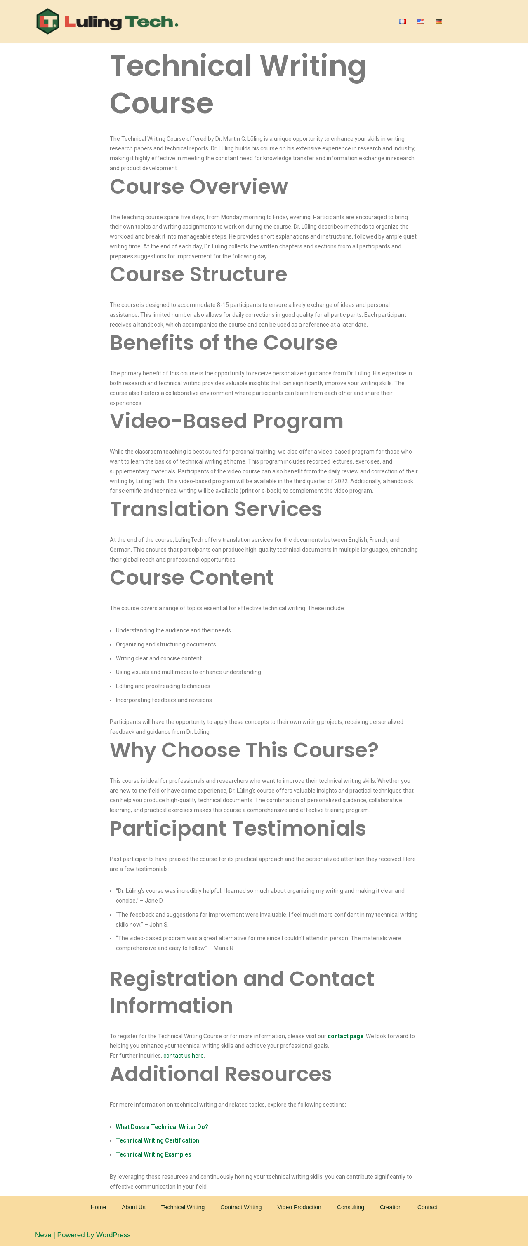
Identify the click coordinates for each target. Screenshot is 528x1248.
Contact (427, 1208)
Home (98, 1208)
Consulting (350, 1208)
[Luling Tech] (107, 21)
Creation (391, 1208)
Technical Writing (183, 1208)
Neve (43, 1237)
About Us (134, 1208)
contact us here (183, 1057)
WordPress (113, 1237)
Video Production (299, 1208)
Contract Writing (241, 1208)
